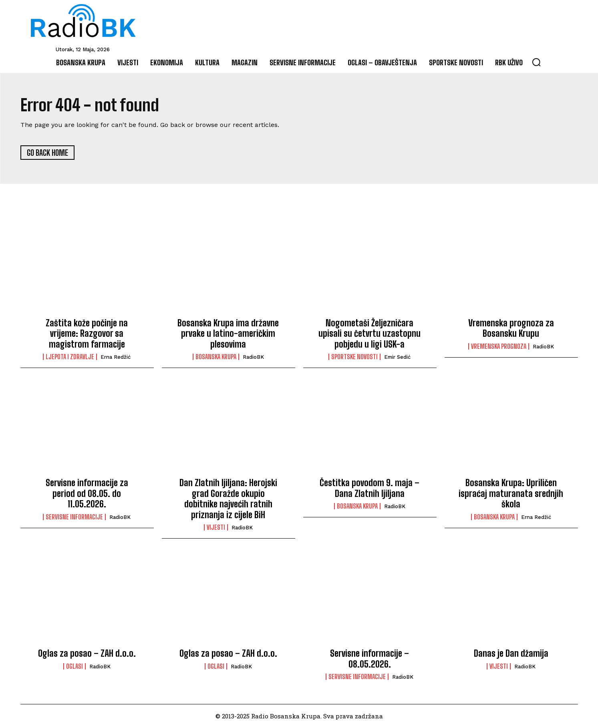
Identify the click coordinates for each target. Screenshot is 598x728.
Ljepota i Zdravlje (70, 357)
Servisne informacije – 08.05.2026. (369, 659)
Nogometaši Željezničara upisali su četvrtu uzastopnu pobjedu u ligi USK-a (369, 334)
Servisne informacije (74, 517)
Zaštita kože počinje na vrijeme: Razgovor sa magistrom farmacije (87, 334)
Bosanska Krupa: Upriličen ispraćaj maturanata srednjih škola (511, 494)
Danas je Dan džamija (511, 653)
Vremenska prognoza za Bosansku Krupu (511, 328)
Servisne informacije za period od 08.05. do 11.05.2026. (87, 494)
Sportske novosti (354, 357)
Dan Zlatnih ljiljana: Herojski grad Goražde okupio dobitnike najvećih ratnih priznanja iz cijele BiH (228, 499)
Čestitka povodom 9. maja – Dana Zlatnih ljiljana (369, 488)
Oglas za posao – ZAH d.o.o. (87, 653)
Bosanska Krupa (215, 357)
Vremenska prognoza (498, 346)
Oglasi (74, 666)
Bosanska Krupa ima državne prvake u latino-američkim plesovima (228, 334)
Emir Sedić (397, 357)
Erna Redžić (116, 357)
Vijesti (216, 528)
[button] (536, 62)
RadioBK (253, 357)
